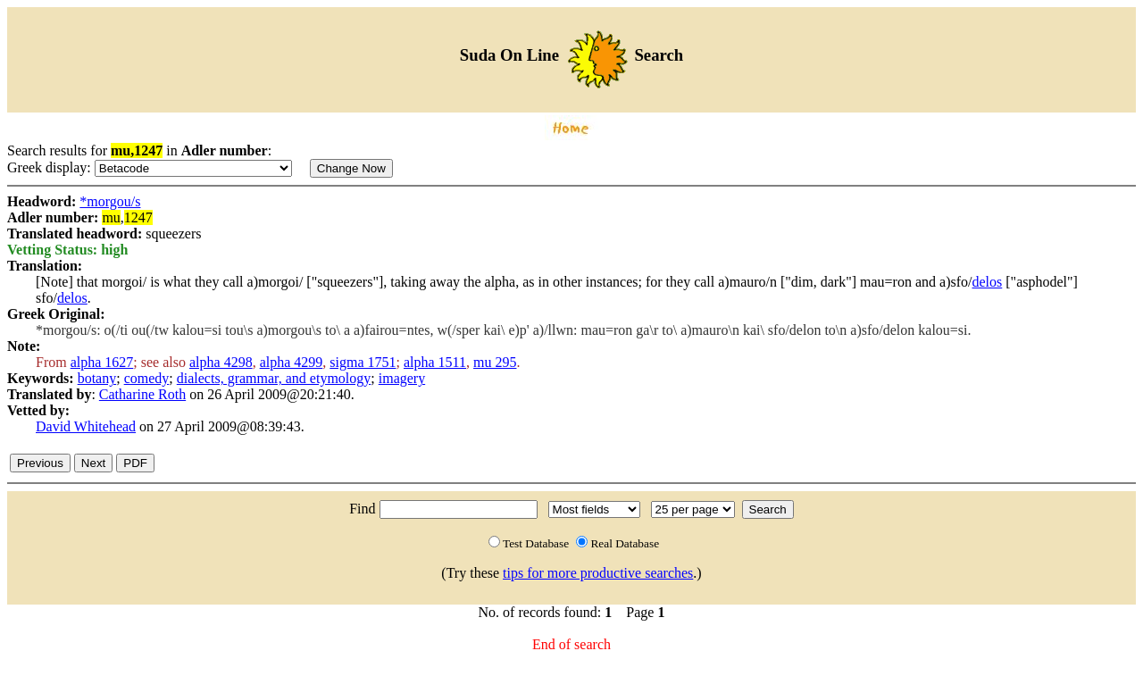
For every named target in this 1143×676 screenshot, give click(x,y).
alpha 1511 (435, 362)
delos (987, 281)
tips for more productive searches (598, 572)
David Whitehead (86, 426)
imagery (402, 378)
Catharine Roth (142, 394)
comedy (147, 378)
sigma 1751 (363, 362)
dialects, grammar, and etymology (274, 378)
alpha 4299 (291, 362)
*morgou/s (109, 201)
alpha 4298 (221, 362)
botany (97, 378)
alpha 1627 (102, 362)
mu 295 (494, 362)
